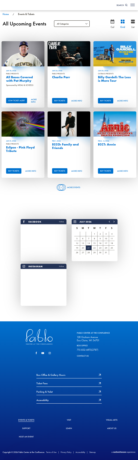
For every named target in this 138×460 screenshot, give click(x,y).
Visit (69, 420)
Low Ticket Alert (16, 100)
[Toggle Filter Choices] (72, 23)
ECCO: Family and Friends (65, 146)
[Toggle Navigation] (132, 4)
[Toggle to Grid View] (122, 23)
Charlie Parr (61, 77)
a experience (123, 452)
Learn (69, 428)
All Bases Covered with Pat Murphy (19, 79)
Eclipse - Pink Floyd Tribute (20, 149)
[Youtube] (42, 353)
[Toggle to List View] (132, 23)
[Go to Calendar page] (112, 23)
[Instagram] (50, 353)
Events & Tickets (26, 420)
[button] (109, 221)
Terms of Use (51, 452)
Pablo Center (13, 5)
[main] (69, 165)
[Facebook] (36, 353)
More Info (34, 100)
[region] (95, 240)
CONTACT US (83, 356)
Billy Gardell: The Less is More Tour (114, 79)
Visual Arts (111, 420)
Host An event (26, 437)
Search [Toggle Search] (120, 5)
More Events (69, 187)
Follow (61, 222)
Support (26, 428)
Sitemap (92, 452)
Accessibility (80, 452)
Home (6, 14)
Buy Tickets (59, 100)
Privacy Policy (66, 452)
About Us (111, 428)
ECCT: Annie (107, 144)
